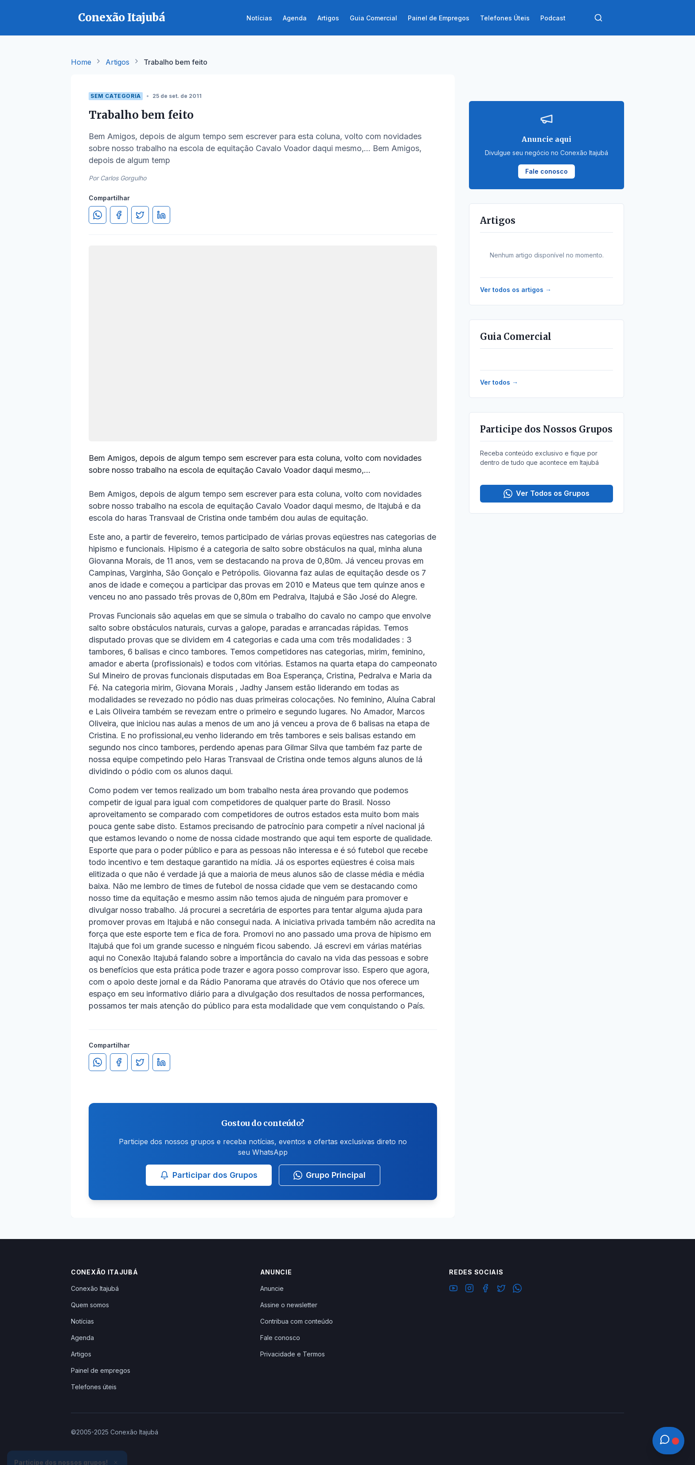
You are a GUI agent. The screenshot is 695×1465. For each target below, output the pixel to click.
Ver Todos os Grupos (547, 493)
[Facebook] (485, 1289)
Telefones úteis (94, 1387)
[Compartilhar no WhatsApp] (97, 215)
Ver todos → (499, 382)
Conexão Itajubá (95, 1288)
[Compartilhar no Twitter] (140, 215)
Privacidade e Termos (292, 1354)
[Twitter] (501, 1289)
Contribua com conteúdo (296, 1321)
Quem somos (90, 1305)
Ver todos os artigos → (515, 289)
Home (81, 62)
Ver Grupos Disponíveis (67, 1443)
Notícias (82, 1321)
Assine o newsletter (288, 1305)
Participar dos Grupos (209, 1175)
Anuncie (272, 1288)
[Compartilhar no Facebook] (119, 215)
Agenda (82, 1337)
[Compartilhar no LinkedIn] (161, 215)
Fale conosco (280, 1337)
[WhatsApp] (517, 1289)
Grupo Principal (329, 1175)
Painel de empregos (100, 1370)
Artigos (117, 62)
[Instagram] (469, 1289)
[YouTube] (453, 1289)
